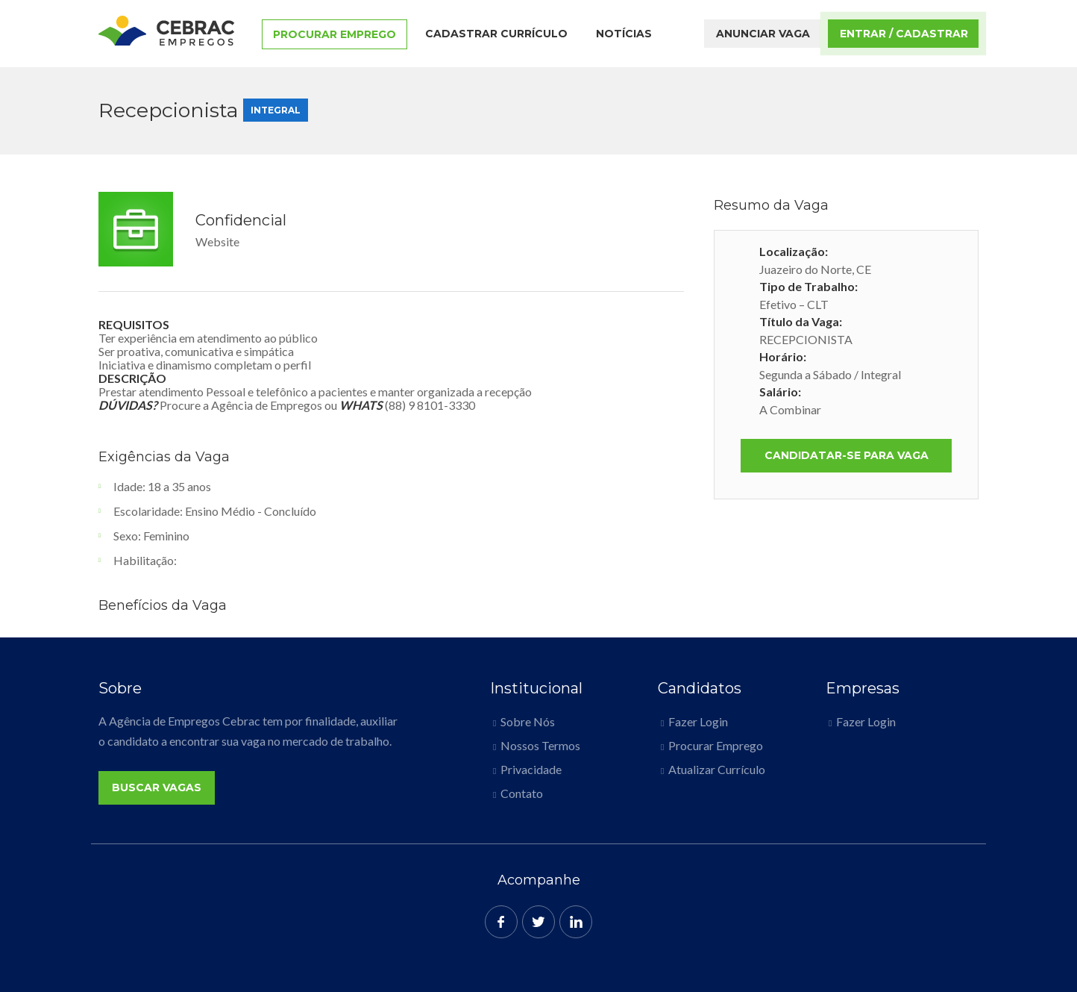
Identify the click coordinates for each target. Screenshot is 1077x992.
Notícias (624, 33)
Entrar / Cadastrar (904, 33)
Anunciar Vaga (763, 33)
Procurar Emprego (334, 34)
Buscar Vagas (156, 787)
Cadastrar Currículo (496, 33)
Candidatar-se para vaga (846, 455)
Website (217, 241)
